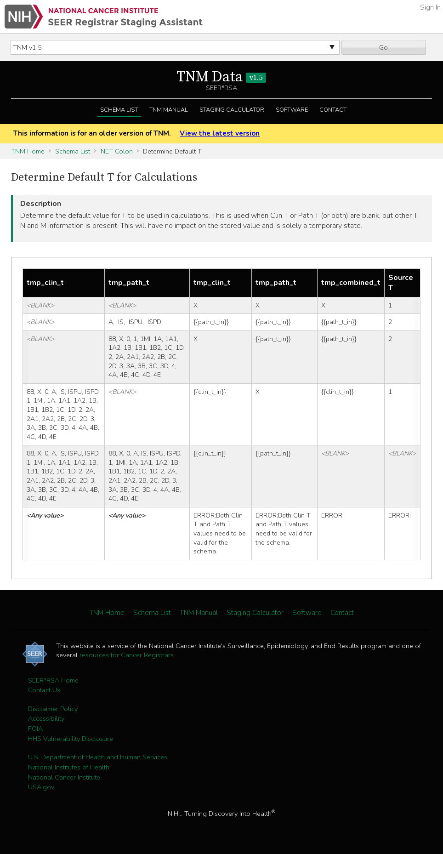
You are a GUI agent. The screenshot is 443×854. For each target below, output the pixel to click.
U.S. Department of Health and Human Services (97, 757)
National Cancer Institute (64, 777)
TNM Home (28, 151)
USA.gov (41, 786)
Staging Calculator (231, 110)
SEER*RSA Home (53, 680)
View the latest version (220, 133)
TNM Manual (168, 110)
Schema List (119, 110)
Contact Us (44, 690)
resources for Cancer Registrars (127, 655)
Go (383, 47)
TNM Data (221, 77)
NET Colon (117, 151)
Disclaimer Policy (53, 708)
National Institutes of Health (68, 767)
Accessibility (46, 718)
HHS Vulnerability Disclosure (70, 738)
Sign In (430, 7)
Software (292, 110)
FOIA (35, 728)
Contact (332, 110)
